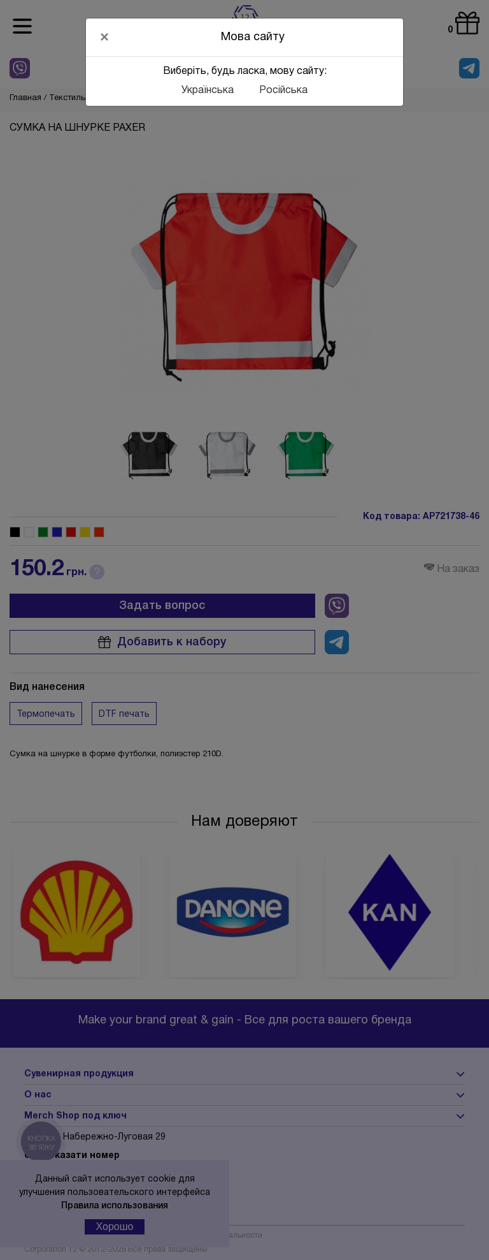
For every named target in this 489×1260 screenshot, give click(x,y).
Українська (207, 90)
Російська (283, 90)
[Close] (104, 37)
